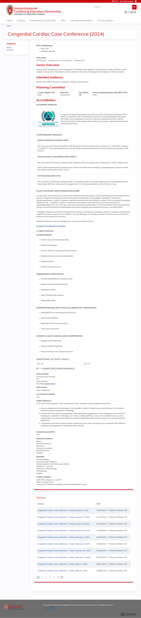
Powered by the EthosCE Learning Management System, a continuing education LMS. (129, 614)
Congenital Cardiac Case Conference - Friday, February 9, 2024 (63, 544)
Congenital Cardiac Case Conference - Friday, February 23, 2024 (64, 557)
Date (98, 504)
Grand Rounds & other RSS (42, 21)
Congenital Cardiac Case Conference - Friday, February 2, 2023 (63, 537)
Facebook (126, 12)
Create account (127, 1)
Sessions (10, 50)
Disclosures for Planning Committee (50, 226)
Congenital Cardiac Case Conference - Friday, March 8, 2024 (62, 571)
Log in (116, 1)
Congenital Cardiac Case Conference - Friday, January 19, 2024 (63, 524)
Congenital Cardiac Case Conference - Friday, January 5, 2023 (62, 510)
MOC (63, 21)
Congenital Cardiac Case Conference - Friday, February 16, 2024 (64, 551)
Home (9, 21)
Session (40, 504)
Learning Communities (81, 21)
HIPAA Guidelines (49, 609)
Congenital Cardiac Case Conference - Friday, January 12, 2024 (63, 517)
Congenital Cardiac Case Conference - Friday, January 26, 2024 (63, 531)
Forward (135, 12)
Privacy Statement (50, 607)
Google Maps (50, 384)
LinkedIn (132, 12)
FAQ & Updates (105, 21)
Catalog (21, 21)
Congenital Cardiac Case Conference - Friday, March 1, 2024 (62, 564)
